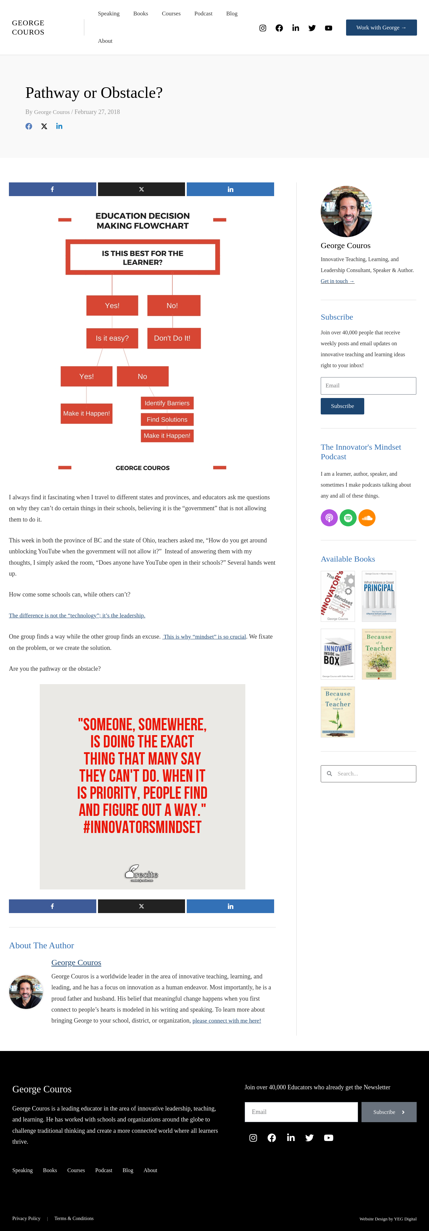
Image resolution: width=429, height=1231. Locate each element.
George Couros (45, 1088)
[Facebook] (279, 28)
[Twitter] (312, 28)
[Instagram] (263, 28)
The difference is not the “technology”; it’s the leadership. (80, 615)
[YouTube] (328, 28)
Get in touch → (338, 281)
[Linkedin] (59, 125)
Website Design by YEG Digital (388, 1218)
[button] (381, 28)
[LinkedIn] (295, 28)
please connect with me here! (229, 1020)
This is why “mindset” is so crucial (206, 636)
